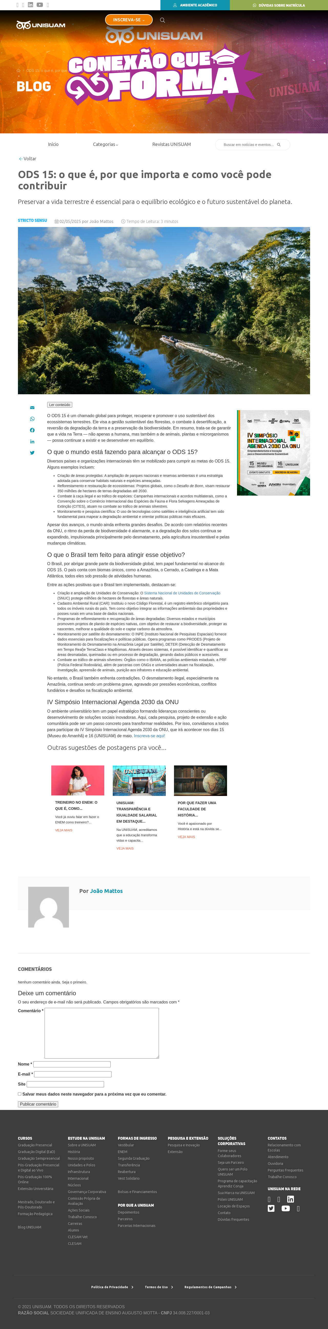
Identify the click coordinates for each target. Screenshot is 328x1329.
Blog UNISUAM (29, 1227)
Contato (224, 1213)
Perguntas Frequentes (285, 1170)
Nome (25, 1064)
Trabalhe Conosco (82, 1217)
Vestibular (126, 1145)
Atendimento (278, 1157)
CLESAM (74, 1244)
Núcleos (74, 1185)
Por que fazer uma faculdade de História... (197, 809)
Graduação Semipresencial (39, 1158)
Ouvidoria (275, 1163)
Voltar (27, 158)
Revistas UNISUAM (171, 144)
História (74, 1152)
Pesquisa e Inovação (184, 1145)
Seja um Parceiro (231, 1162)
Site (21, 1084)
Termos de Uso (159, 1287)
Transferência (129, 1165)
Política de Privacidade (112, 1287)
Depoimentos (128, 1212)
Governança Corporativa (87, 1192)
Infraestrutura (79, 1172)
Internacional (78, 1178)
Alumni (73, 1230)
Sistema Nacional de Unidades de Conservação (182, 593)
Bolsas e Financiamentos (137, 1192)
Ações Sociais (79, 1210)
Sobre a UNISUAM (82, 1145)
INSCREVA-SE (129, 19)
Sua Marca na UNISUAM (236, 1193)
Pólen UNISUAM (230, 1199)
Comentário (31, 1011)
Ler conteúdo (59, 405)
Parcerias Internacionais (137, 1226)
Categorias (105, 144)
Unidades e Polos (81, 1165)
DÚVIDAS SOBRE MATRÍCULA (279, 5)
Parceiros (125, 1219)
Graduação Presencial (35, 1145)
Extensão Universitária (35, 1189)
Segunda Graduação (134, 1158)
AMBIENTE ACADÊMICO (195, 5)
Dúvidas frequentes (233, 1219)
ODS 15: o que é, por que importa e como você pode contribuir (76, 70)
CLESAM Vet (78, 1237)
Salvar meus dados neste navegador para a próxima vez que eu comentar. (94, 1094)
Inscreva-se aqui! (149, 736)
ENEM (122, 1152)
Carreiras (75, 1224)
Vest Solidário (129, 1178)
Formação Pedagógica (35, 1214)
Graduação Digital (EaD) (36, 1152)
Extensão (175, 1152)
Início (53, 144)
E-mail (25, 1074)
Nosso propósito (81, 1158)
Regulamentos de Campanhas (210, 1287)
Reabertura (127, 1172)
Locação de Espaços (234, 1206)
